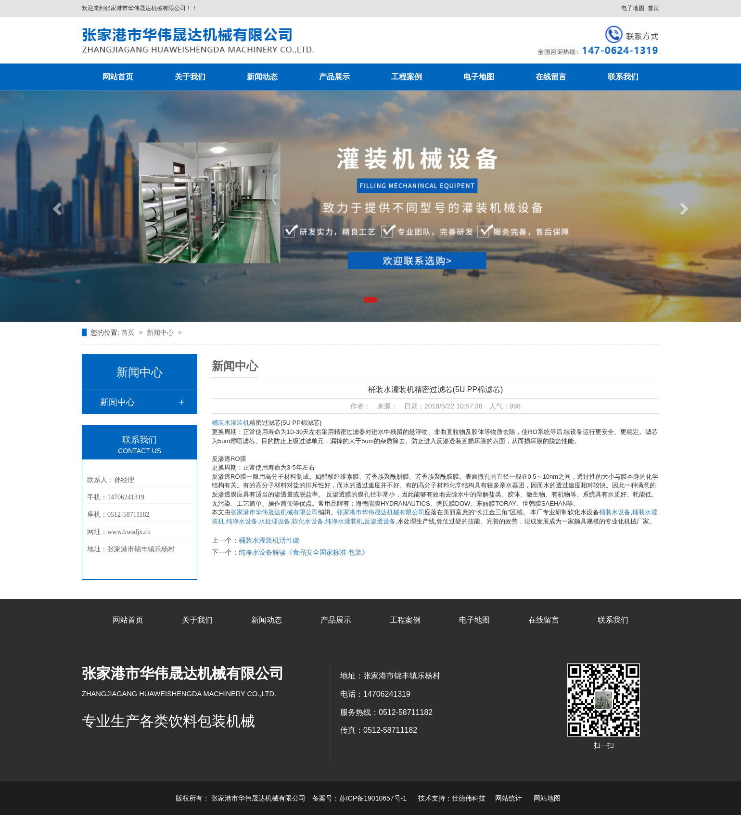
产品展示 (334, 77)
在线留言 (551, 77)
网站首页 (117, 77)
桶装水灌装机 (230, 422)
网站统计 (508, 798)
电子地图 (632, 8)
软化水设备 (307, 521)
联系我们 (623, 77)
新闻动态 (262, 77)
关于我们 (190, 77)
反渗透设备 (380, 521)
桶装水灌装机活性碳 (269, 540)
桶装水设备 (614, 512)
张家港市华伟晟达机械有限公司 (274, 512)
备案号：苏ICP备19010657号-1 (359, 798)
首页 (653, 8)
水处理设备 (274, 521)
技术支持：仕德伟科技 (451, 798)
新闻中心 (161, 332)
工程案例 (406, 77)
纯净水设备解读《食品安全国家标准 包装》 (304, 552)
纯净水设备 (241, 521)
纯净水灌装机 (344, 521)
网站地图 (547, 798)
